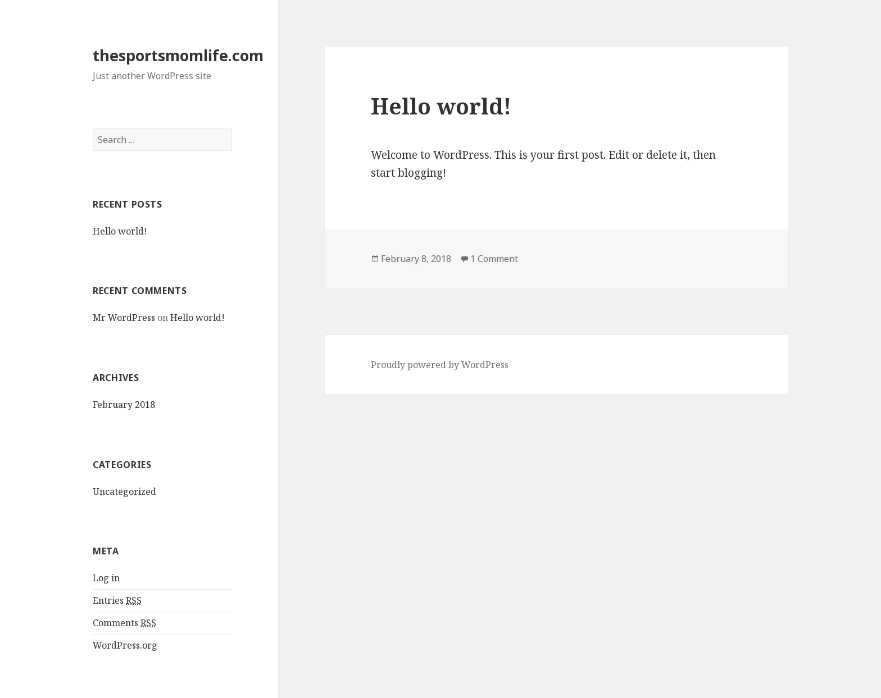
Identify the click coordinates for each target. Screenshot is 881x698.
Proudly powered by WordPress (439, 365)
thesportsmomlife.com (178, 55)
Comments (124, 623)
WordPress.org (125, 645)
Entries (117, 600)
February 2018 (124, 404)
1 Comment (494, 258)
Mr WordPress (124, 317)
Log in (106, 578)
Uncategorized (124, 491)
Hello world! (120, 231)
